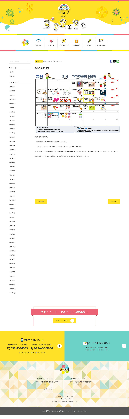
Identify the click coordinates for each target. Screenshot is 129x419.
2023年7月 (12, 217)
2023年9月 (12, 209)
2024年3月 (12, 188)
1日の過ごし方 (64, 45)
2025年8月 (12, 116)
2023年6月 (12, 221)
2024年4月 (12, 183)
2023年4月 (12, 230)
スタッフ (51, 45)
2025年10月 (13, 108)
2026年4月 (12, 87)
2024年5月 (12, 179)
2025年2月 (12, 141)
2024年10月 (13, 158)
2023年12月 (12, 200)
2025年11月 (12, 103)
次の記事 (114, 201)
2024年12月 (13, 150)
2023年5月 (12, 225)
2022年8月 (12, 259)
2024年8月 (12, 167)
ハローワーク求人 (62, 321)
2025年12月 (12, 99)
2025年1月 (12, 145)
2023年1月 (12, 238)
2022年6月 (12, 268)
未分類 (11, 72)
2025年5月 (12, 129)
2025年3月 (12, 137)
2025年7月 (12, 120)
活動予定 (39, 61)
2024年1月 (12, 196)
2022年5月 (12, 272)
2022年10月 (13, 251)
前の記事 (41, 201)
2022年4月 (12, 276)
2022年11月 (12, 247)
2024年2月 (12, 192)
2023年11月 (12, 204)
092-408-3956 (41, 348)
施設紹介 (38, 45)
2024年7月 (12, 171)
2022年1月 (12, 284)
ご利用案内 (76, 45)
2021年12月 (12, 289)
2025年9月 (12, 112)
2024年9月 (12, 162)
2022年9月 (12, 255)
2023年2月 (12, 234)
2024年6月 (12, 175)
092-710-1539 (18, 348)
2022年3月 (12, 280)
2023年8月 (12, 213)
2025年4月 (12, 133)
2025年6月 (12, 124)
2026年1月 (12, 95)
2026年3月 (12, 91)
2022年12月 (12, 242)
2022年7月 (12, 263)
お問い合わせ (101, 45)
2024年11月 (13, 154)
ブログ (89, 45)
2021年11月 (12, 293)
